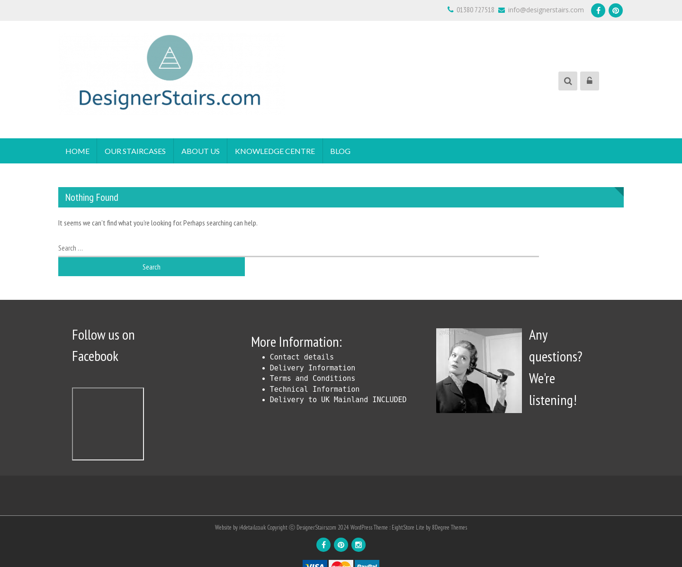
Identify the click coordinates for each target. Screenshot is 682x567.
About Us (201, 150)
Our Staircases (135, 150)
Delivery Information (313, 351)
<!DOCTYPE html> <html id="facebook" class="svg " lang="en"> (108, 406)
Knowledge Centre (276, 150)
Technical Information (315, 372)
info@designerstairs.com (541, 9)
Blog (342, 150)
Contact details (302, 340)
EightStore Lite (409, 510)
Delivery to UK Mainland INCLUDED (338, 382)
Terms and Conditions (313, 361)
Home (77, 150)
